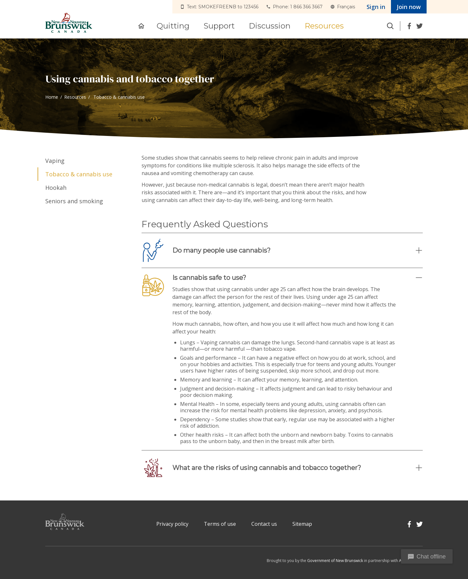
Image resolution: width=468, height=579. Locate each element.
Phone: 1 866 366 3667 (298, 6)
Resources (75, 97)
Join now (409, 7)
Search (390, 26)
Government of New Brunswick (335, 560)
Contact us (264, 523)
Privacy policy (172, 523)
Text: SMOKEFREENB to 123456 (222, 6)
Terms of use (220, 523)
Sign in (376, 7)
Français (346, 6)
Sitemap (302, 523)
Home (51, 97)
